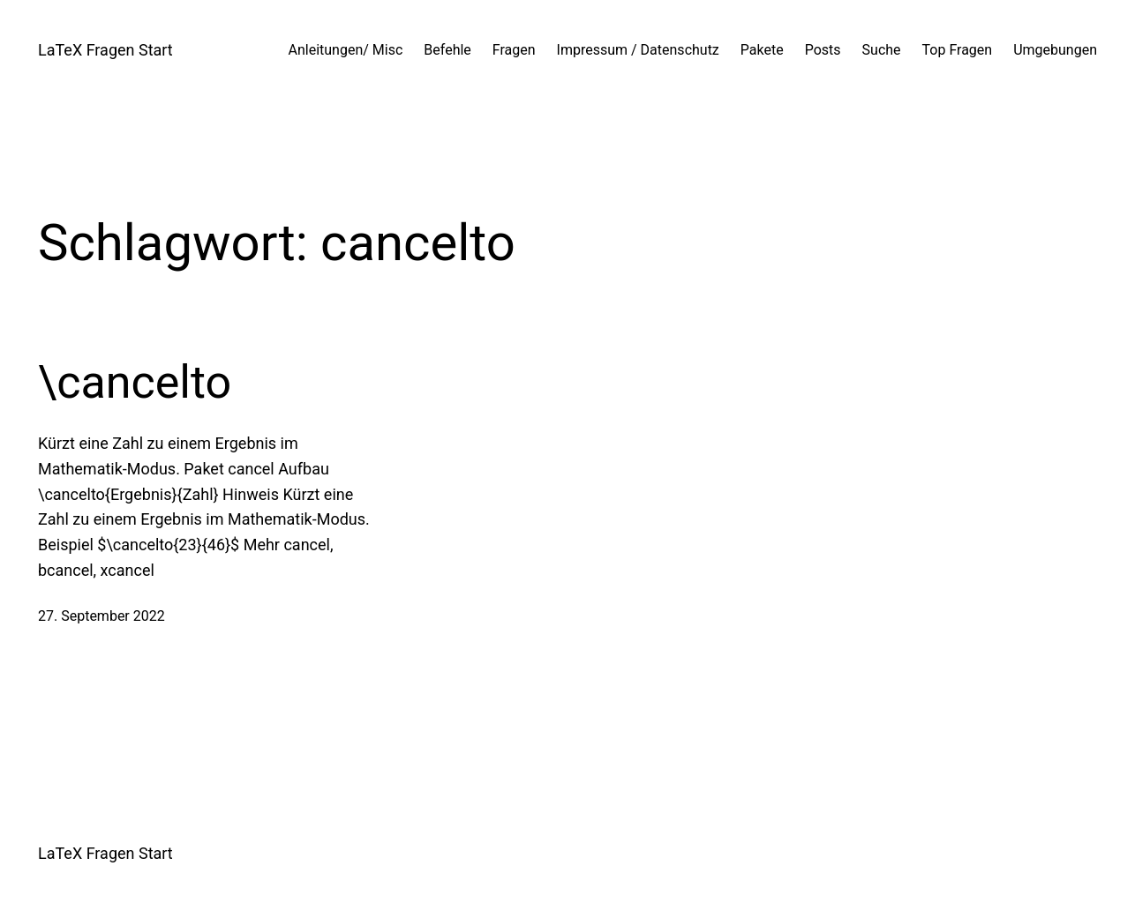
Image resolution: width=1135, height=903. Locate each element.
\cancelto (134, 382)
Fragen (514, 49)
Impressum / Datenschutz (638, 49)
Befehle (447, 49)
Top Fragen (957, 49)
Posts (823, 49)
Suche (881, 49)
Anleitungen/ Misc (346, 49)
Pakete (762, 49)
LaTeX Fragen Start (105, 50)
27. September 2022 (101, 616)
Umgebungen (1055, 49)
